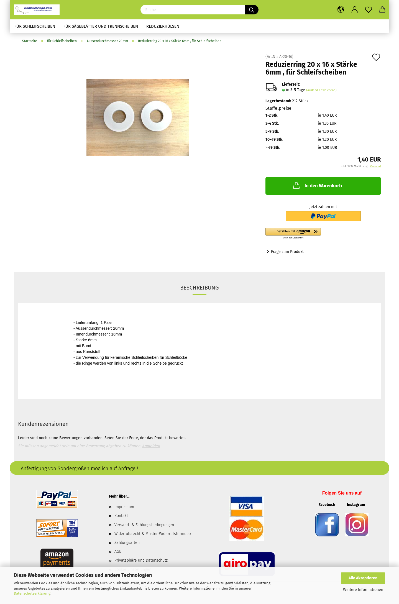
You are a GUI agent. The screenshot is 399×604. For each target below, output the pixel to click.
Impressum (124, 507)
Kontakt (121, 515)
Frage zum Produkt (287, 251)
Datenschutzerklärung (32, 593)
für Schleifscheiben (34, 26)
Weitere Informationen (363, 589)
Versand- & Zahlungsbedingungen (144, 525)
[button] (323, 233)
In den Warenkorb (317, 185)
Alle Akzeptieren (363, 578)
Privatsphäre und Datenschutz (141, 560)
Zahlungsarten (127, 542)
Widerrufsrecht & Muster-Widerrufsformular (152, 533)
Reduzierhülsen (162, 26)
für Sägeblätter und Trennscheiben (100, 26)
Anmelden (151, 446)
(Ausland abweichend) (321, 90)
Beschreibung (199, 287)
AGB (117, 551)
